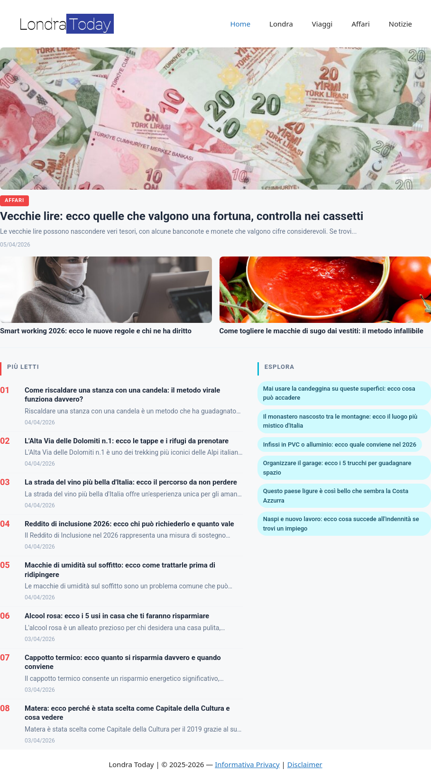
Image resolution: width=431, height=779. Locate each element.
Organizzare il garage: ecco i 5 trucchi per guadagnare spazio (337, 467)
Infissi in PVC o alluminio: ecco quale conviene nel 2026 (339, 444)
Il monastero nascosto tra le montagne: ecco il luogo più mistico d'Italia (340, 421)
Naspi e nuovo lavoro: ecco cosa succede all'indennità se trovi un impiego (341, 523)
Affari (360, 23)
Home (240, 23)
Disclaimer (304, 764)
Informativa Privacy (247, 764)
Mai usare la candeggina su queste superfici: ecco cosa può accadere (339, 393)
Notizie (400, 23)
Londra (281, 23)
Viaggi (322, 23)
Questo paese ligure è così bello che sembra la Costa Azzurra (335, 495)
